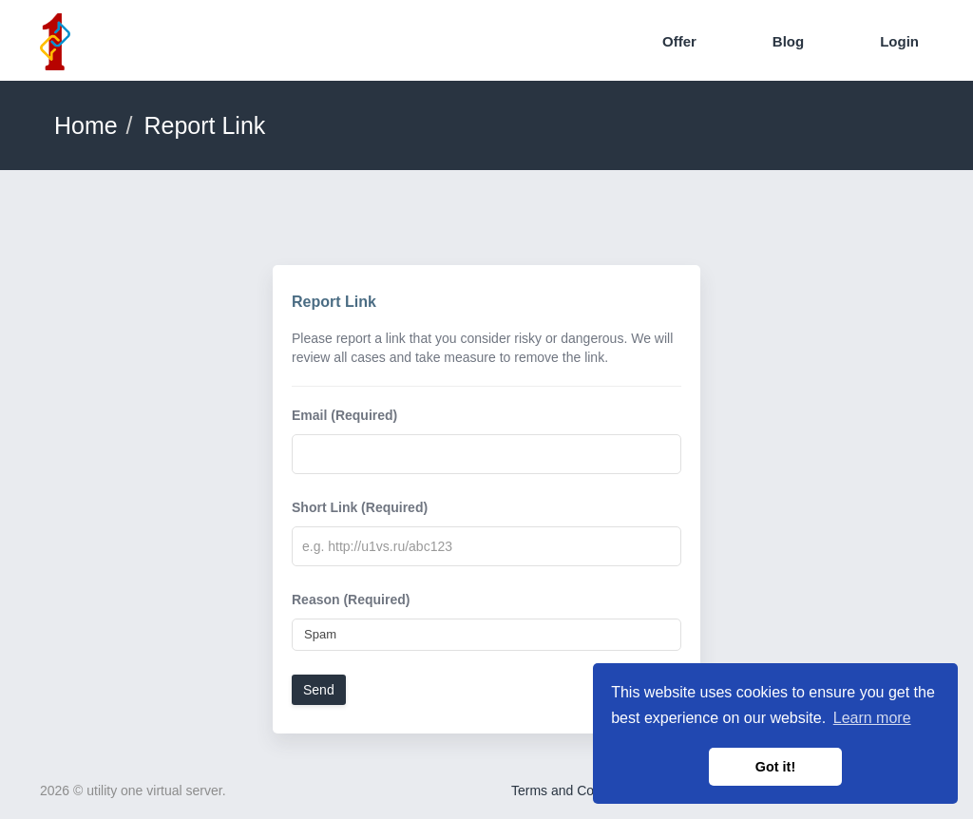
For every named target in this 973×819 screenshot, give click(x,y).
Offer (679, 41)
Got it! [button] (775, 766)
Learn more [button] (872, 718)
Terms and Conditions (575, 790)
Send (318, 689)
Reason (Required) (351, 599)
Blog (788, 41)
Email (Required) (344, 415)
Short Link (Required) (360, 507)
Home (86, 125)
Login (899, 41)
